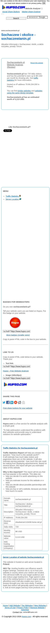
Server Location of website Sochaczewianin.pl (23, 557)
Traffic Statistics (13, 196)
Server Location (13, 199)
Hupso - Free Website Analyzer (16, 371)
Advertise (25, 610)
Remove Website (37, 608)
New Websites (40, 605)
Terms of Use (10, 608)
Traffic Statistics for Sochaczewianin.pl (20, 448)
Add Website (14, 605)
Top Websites (27, 605)
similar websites (24, 91)
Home (5, 605)
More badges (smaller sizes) (18, 335)
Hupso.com (26, 616)
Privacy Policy (23, 608)
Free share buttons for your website (17, 408)
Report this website (37, 63)
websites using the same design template (24, 92)
